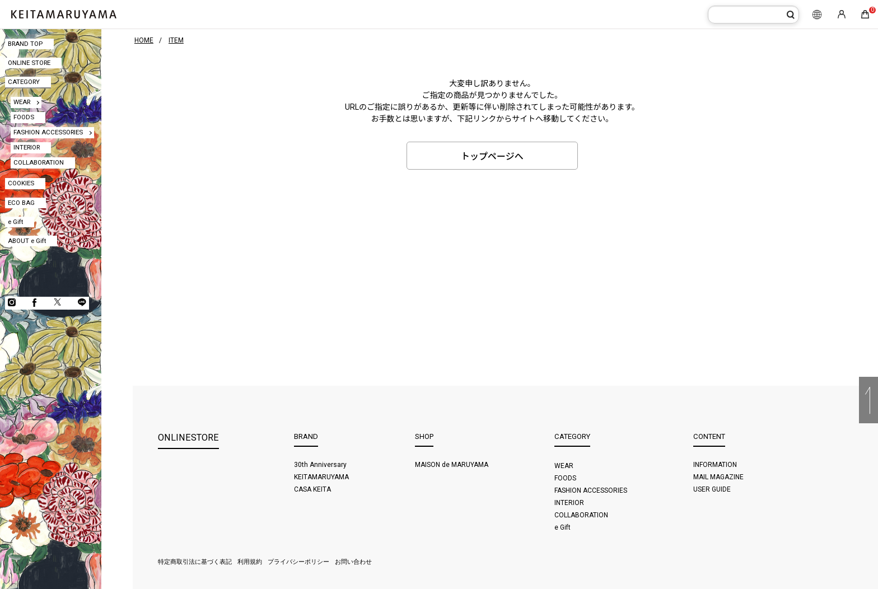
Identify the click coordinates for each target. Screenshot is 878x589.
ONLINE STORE (29, 63)
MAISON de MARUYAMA (451, 465)
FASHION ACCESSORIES (48, 132)
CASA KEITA (312, 489)
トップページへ (492, 156)
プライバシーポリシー (298, 561)
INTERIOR (26, 147)
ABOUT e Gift (27, 241)
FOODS (23, 117)
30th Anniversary (320, 465)
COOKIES (21, 183)
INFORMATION (715, 465)
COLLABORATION (38, 162)
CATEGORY (24, 82)
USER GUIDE (712, 489)
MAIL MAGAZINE (718, 477)
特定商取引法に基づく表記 (195, 561)
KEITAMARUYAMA (321, 477)
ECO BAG (21, 203)
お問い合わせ (353, 561)
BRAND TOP (25, 44)
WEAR (21, 102)
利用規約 (249, 561)
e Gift (15, 222)
